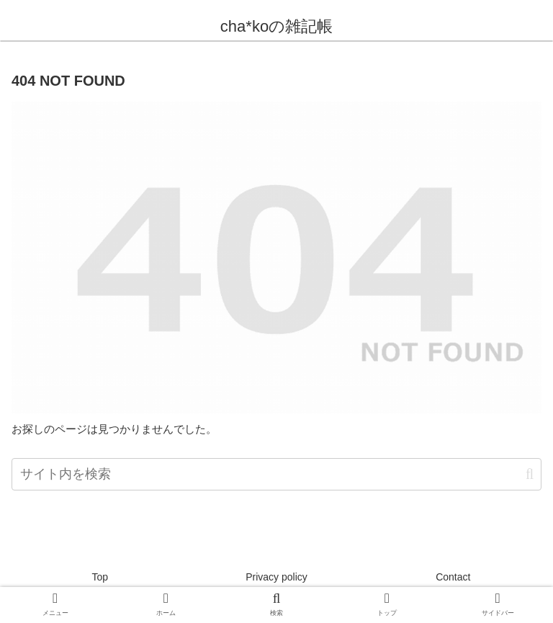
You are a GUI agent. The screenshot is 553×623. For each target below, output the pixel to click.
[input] (276, 474)
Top (99, 577)
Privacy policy (276, 577)
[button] (529, 474)
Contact (453, 577)
